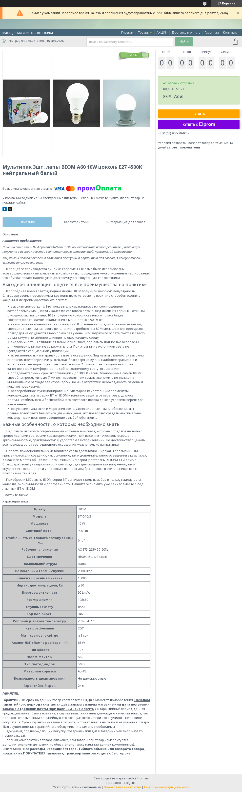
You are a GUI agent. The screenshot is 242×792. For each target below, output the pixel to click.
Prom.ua (143, 778)
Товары (143, 32)
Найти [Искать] (184, 41)
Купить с (199, 124)
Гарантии (212, 32)
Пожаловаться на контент (122, 787)
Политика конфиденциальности (167, 787)
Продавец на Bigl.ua (121, 783)
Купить (199, 114)
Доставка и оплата (186, 32)
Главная (127, 32)
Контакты (230, 32)
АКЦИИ (162, 32)
